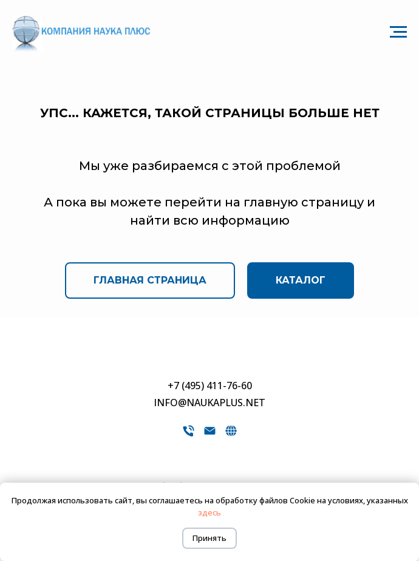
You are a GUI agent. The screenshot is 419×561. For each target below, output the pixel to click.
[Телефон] (188, 435)
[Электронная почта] (209, 435)
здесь (209, 512)
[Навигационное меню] (398, 32)
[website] (231, 435)
